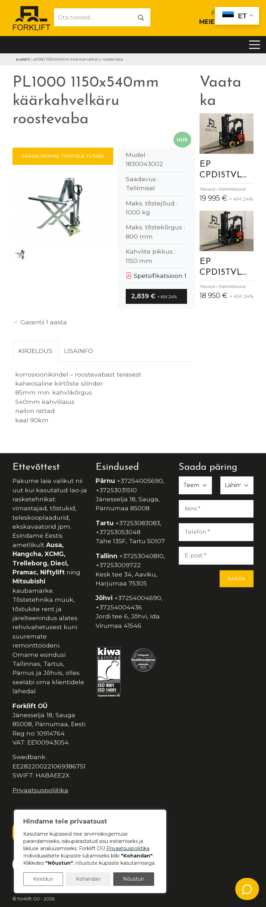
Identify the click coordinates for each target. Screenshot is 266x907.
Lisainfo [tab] (78, 350)
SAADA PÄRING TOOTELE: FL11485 (63, 156)
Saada (236, 578)
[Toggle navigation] (254, 44)
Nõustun (133, 879)
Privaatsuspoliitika (40, 790)
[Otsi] (141, 17)
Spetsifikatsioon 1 (156, 275)
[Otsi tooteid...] (93, 17)
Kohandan (88, 879)
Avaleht (23, 59)
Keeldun (43, 879)
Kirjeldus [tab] (35, 350)
